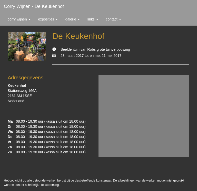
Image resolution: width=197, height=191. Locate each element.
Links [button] (92, 19)
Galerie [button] (72, 19)
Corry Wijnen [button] (19, 19)
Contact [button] (113, 19)
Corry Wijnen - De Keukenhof (34, 6)
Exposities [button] (48, 19)
